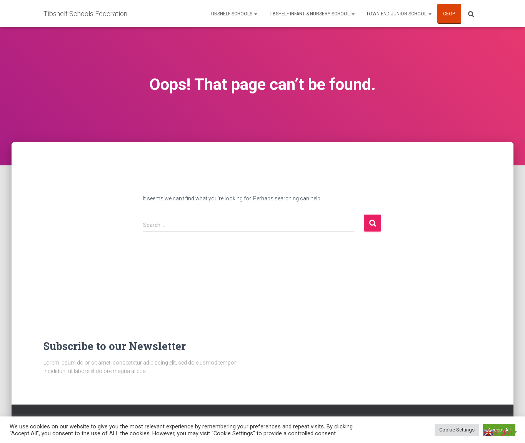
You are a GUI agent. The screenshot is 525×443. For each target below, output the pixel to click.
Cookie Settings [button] (457, 430)
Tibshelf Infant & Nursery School (312, 14)
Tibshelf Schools (233, 14)
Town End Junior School (399, 14)
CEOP (449, 14)
